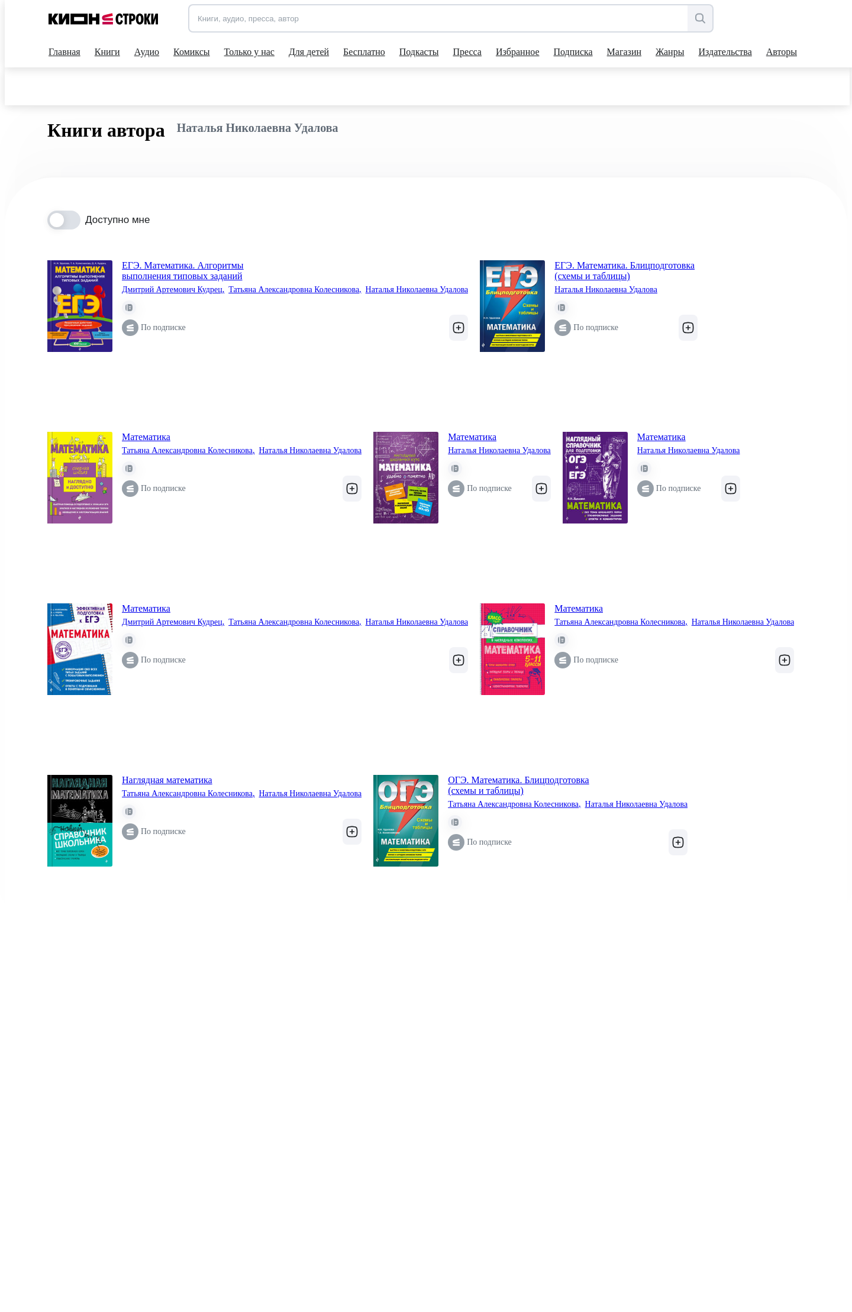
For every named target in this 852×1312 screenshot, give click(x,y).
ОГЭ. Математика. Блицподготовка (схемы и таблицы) (518, 785)
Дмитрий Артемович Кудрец (173, 290)
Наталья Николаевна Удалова (417, 289)
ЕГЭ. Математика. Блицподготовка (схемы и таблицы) (624, 270)
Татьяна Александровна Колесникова (294, 290)
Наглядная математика (167, 780)
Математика (146, 437)
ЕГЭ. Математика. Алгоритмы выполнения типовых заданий (183, 270)
